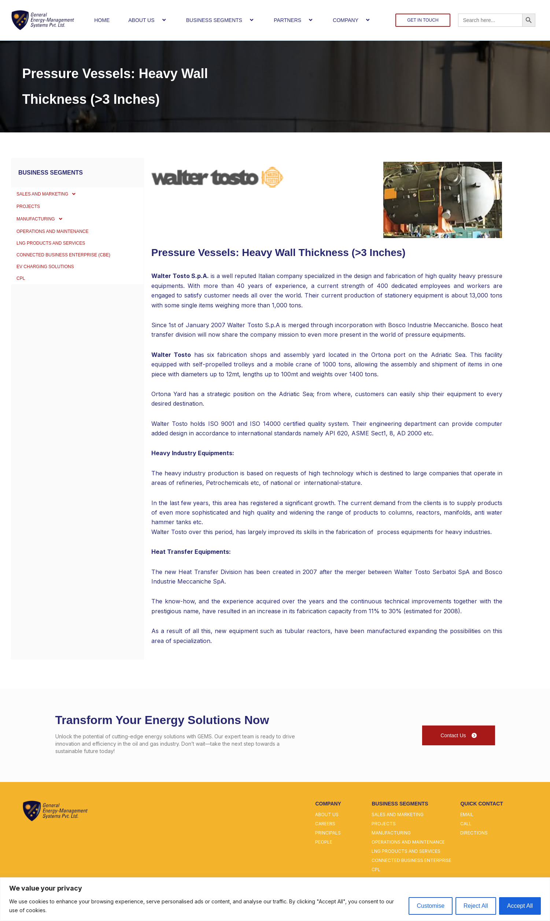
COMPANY (352, 20)
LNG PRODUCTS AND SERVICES (56, 261)
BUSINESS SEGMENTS (220, 20)
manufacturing (391, 833)
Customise (430, 906)
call (466, 823)
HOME (102, 20)
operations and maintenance (408, 842)
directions (474, 833)
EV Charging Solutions (50, 294)
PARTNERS (294, 20)
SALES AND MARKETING (52, 195)
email (466, 814)
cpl (376, 869)
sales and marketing (398, 814)
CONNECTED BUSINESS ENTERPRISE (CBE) (71, 278)
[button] (157, 20)
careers (325, 823)
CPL (21, 310)
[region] (275, 899)
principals (328, 833)
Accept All (520, 906)
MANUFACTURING (44, 228)
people (323, 842)
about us (327, 814)
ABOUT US (147, 20)
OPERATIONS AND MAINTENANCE (58, 245)
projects (384, 823)
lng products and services (406, 851)
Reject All (476, 906)
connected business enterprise (411, 860)
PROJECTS (30, 212)
